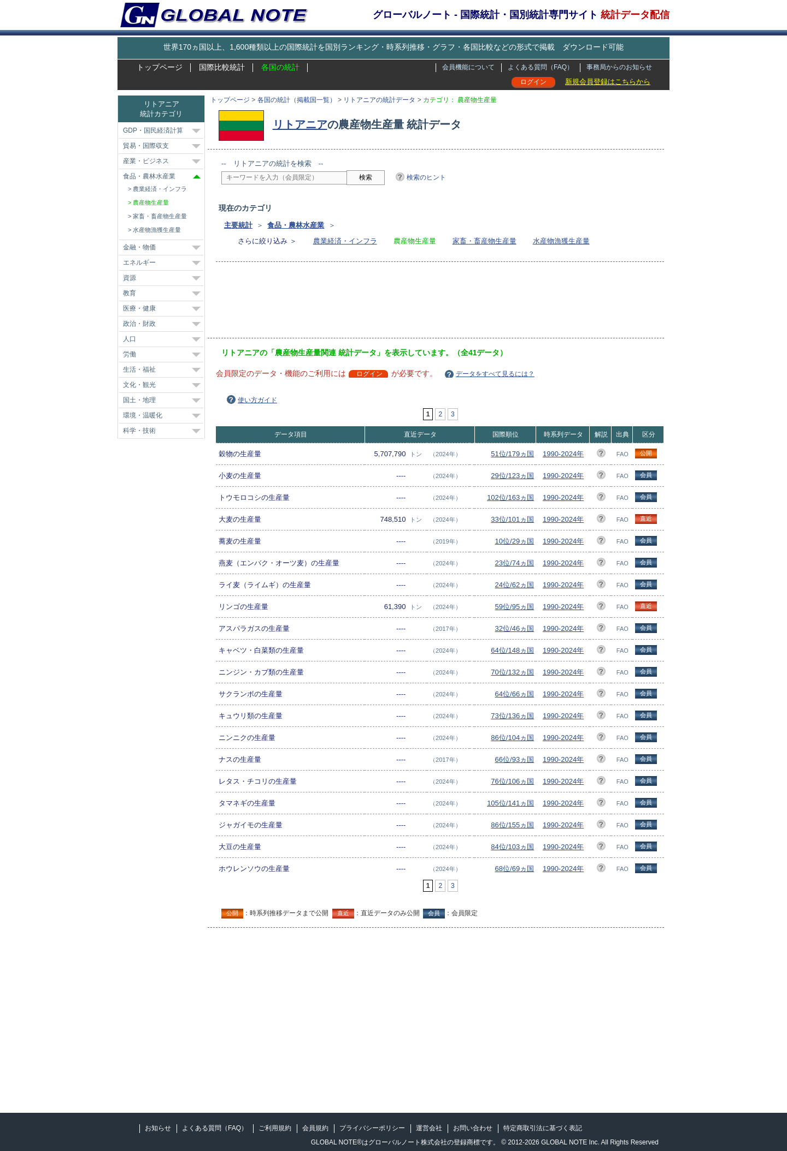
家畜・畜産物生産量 (484, 241)
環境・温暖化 (142, 415)
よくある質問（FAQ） (540, 67)
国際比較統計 (222, 67)
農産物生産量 (151, 202)
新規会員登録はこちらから (607, 81)
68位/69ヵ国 (515, 868)
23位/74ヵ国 (515, 563)
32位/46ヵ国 (515, 628)
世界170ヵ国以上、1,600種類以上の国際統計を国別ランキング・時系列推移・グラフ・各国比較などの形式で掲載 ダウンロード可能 (393, 47)
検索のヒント (426, 177)
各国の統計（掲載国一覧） (296, 100)
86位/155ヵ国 (512, 825)
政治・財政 (139, 323)
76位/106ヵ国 (512, 781)
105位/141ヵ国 (510, 803)
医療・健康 (139, 308)
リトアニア (300, 124)
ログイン (533, 82)
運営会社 (429, 1128)
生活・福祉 (139, 369)
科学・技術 (139, 430)
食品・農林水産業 (295, 225)
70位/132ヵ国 (512, 672)
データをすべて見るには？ (495, 374)
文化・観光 (139, 385)
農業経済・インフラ (345, 241)
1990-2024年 (563, 454)
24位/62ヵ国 (515, 585)
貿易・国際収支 (146, 146)
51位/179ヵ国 (512, 454)
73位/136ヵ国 (512, 716)
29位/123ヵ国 (512, 476)
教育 (129, 293)
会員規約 (315, 1128)
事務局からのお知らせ (619, 67)
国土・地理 (139, 400)
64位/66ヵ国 (515, 694)
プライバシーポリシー (372, 1128)
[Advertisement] (420, 303)
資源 (129, 278)
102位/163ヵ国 (510, 497)
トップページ (160, 67)
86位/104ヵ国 (512, 737)
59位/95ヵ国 (515, 607)
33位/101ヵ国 (512, 519)
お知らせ (158, 1128)
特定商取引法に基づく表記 (542, 1128)
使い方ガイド (257, 400)
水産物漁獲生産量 (561, 241)
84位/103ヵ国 (512, 847)
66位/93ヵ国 (515, 759)
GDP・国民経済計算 (153, 130)
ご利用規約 (275, 1128)
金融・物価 (139, 247)
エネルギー (139, 262)
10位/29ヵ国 (515, 541)
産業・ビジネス (146, 161)
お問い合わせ (472, 1128)
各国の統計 (280, 67)
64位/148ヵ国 (512, 650)
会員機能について (468, 67)
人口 (129, 339)
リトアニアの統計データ (379, 100)
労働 (129, 354)
